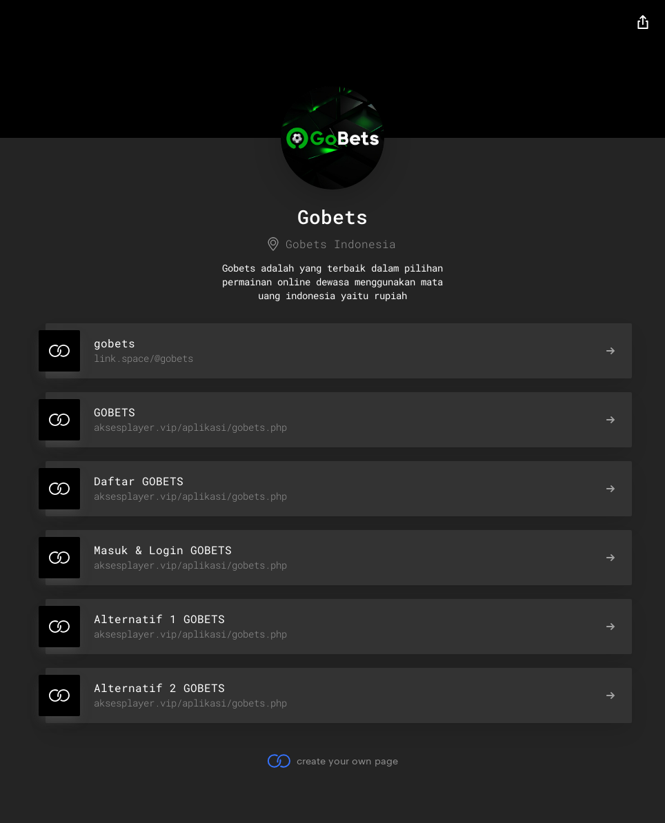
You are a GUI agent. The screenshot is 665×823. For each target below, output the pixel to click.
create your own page (332, 761)
